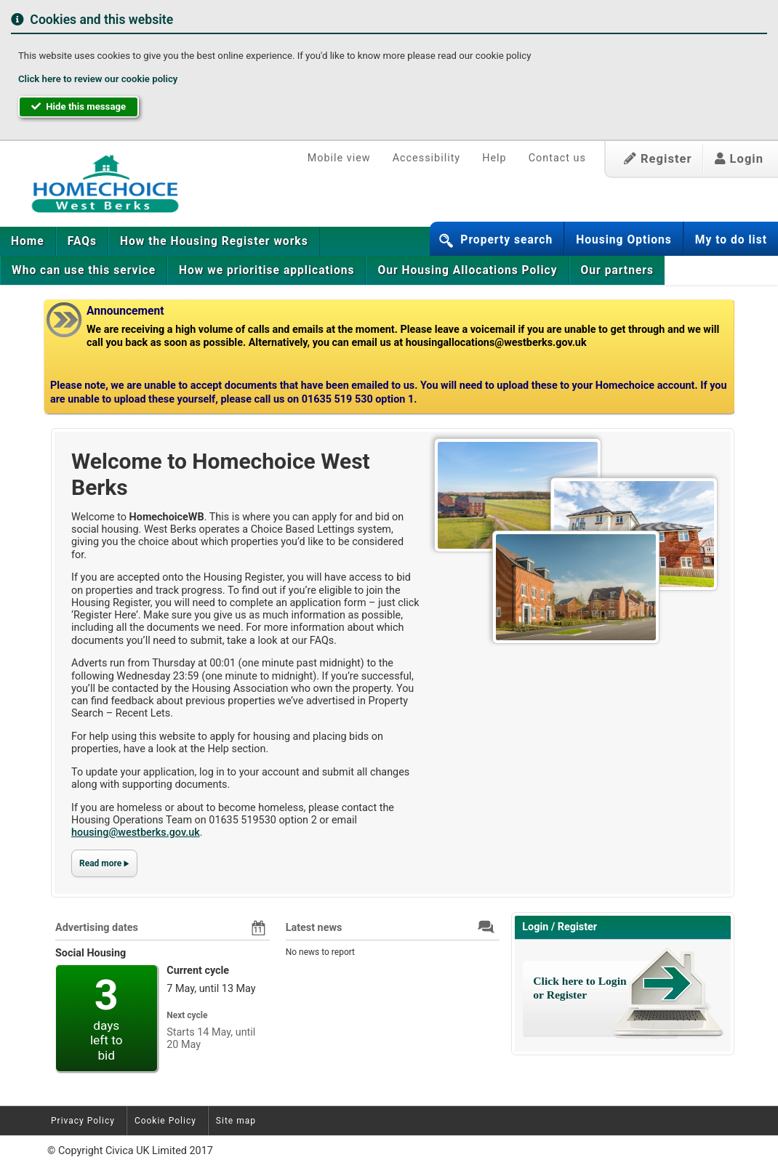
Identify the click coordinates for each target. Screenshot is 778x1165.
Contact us (557, 158)
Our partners (617, 270)
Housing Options (624, 239)
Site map (236, 1121)
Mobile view (339, 158)
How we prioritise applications (266, 270)
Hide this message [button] (78, 106)
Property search (506, 239)
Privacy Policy (83, 1121)
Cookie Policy (165, 1121)
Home (27, 241)
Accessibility (427, 158)
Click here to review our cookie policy (97, 78)
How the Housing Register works (214, 241)
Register (658, 159)
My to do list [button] (731, 239)
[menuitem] (28, 241)
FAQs (82, 241)
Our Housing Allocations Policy (467, 270)
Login (739, 159)
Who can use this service (84, 270)
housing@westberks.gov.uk (135, 832)
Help (494, 158)
